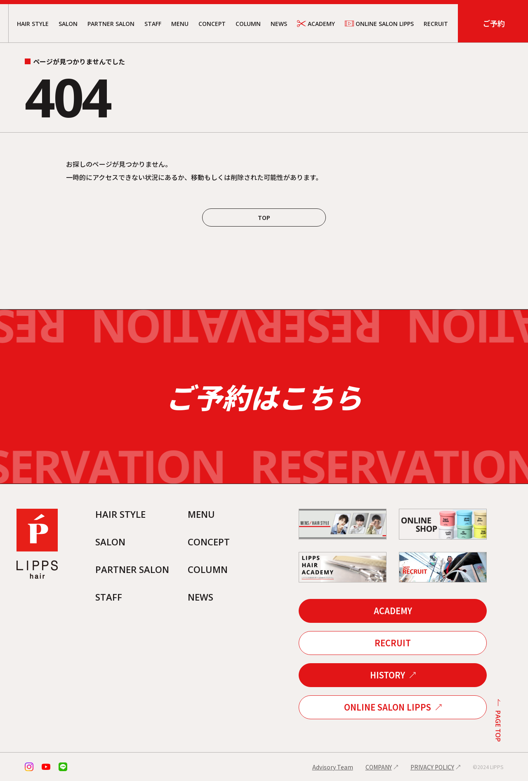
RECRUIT (436, 24)
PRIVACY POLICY (432, 767)
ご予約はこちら (264, 396)
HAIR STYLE (33, 24)
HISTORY (387, 675)
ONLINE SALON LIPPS (379, 23)
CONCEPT (212, 24)
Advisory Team (332, 767)
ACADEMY (316, 24)
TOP (264, 217)
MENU (180, 24)
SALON (68, 24)
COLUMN (248, 24)
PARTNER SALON (110, 24)
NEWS (279, 24)
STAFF (152, 24)
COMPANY (378, 767)
